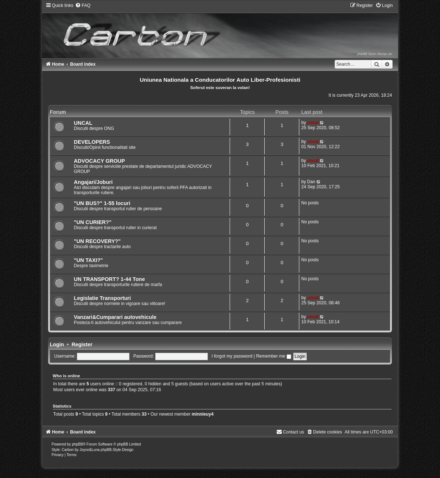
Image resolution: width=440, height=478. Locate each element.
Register (81, 344)
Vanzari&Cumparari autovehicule (115, 317)
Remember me (273, 356)
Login (57, 344)
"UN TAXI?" (88, 260)
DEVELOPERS (92, 142)
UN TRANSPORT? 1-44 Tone (109, 279)
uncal (313, 122)
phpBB (77, 444)
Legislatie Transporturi (102, 298)
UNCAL (83, 123)
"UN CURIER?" (93, 222)
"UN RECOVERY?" (97, 241)
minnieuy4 (203, 414)
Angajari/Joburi (93, 182)
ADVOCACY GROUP (99, 161)
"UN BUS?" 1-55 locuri (102, 203)
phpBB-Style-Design (117, 450)
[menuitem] (82, 5)
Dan (311, 181)
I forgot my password (231, 356)
